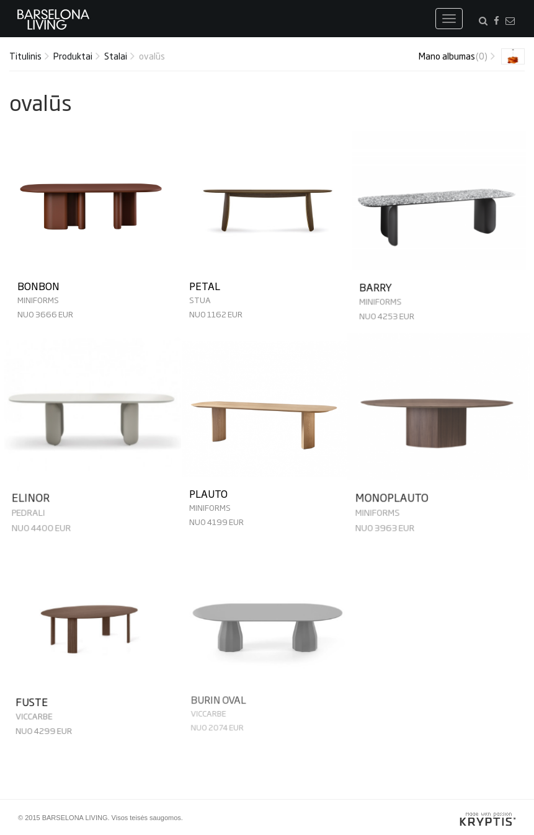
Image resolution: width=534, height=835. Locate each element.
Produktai (72, 55)
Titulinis (25, 55)
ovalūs (152, 55)
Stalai (115, 55)
